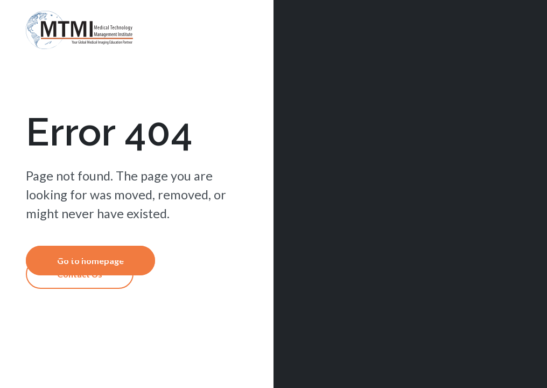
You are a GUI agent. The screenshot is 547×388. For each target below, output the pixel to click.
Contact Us (79, 274)
